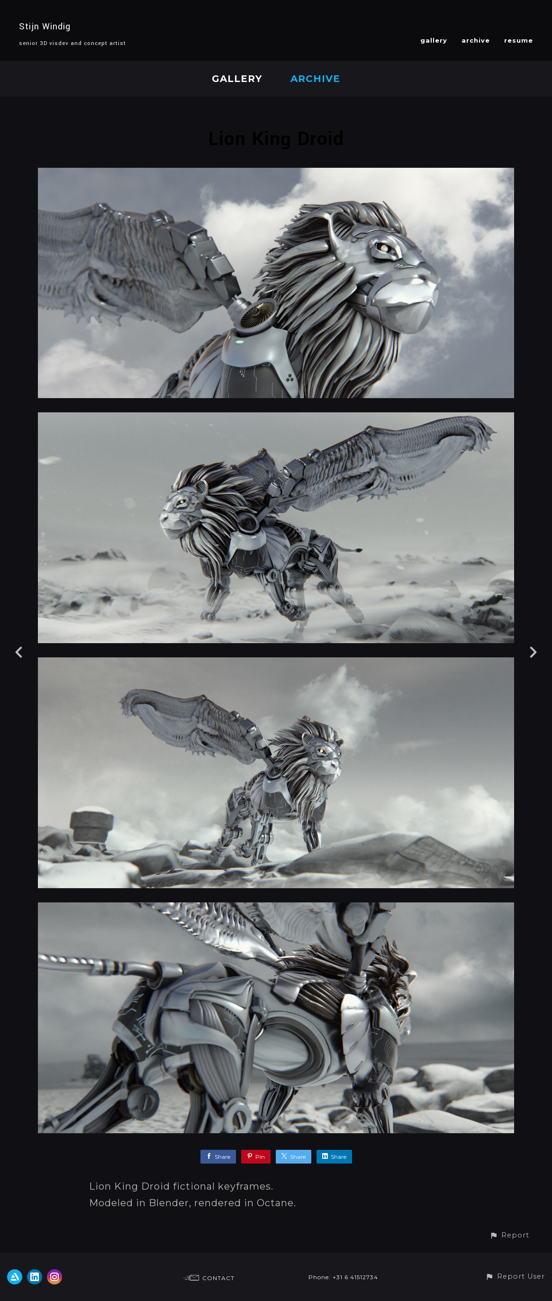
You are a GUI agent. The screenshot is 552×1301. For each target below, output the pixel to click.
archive (476, 40)
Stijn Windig (45, 26)
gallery (433, 40)
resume (518, 40)
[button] (509, 1235)
